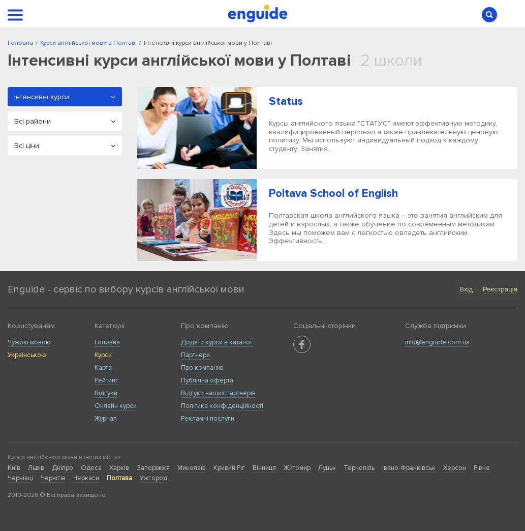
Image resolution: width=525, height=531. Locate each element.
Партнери (195, 355)
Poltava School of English (333, 193)
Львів (36, 468)
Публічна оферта (207, 380)
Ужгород (153, 478)
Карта (103, 368)
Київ (14, 468)
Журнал (106, 419)
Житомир (297, 468)
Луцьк (327, 468)
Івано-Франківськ (409, 468)
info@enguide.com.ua (437, 342)
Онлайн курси (116, 406)
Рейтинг (106, 380)
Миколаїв (191, 468)
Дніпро (62, 468)
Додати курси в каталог (217, 342)
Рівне (482, 468)
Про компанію (202, 368)
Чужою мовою (29, 342)
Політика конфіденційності (222, 406)
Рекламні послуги (207, 419)
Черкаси (86, 478)
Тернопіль (359, 468)
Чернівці (20, 478)
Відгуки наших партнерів (218, 393)
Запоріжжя (153, 468)
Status (286, 101)
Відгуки (106, 393)
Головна (107, 342)
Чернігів (53, 478)
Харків (119, 468)
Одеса (91, 468)
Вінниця (264, 468)
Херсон (454, 468)
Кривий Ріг (229, 468)
